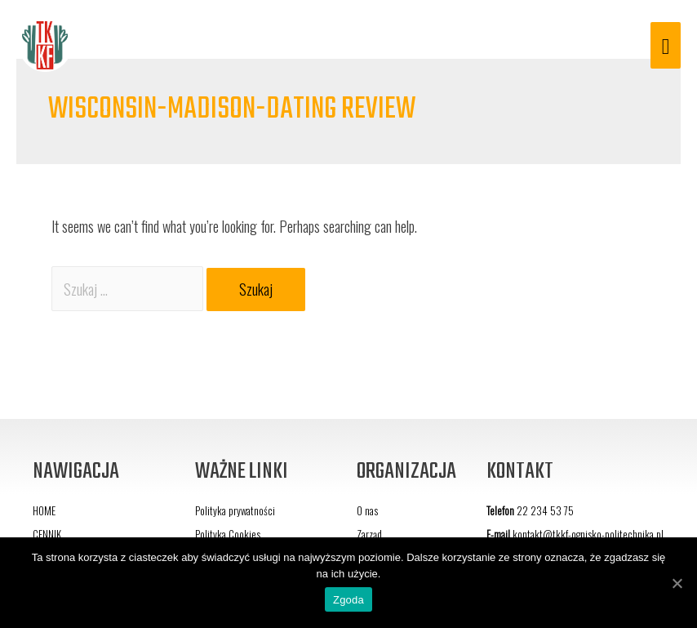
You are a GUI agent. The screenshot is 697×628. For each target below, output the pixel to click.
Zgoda (348, 600)
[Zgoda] (676, 583)
